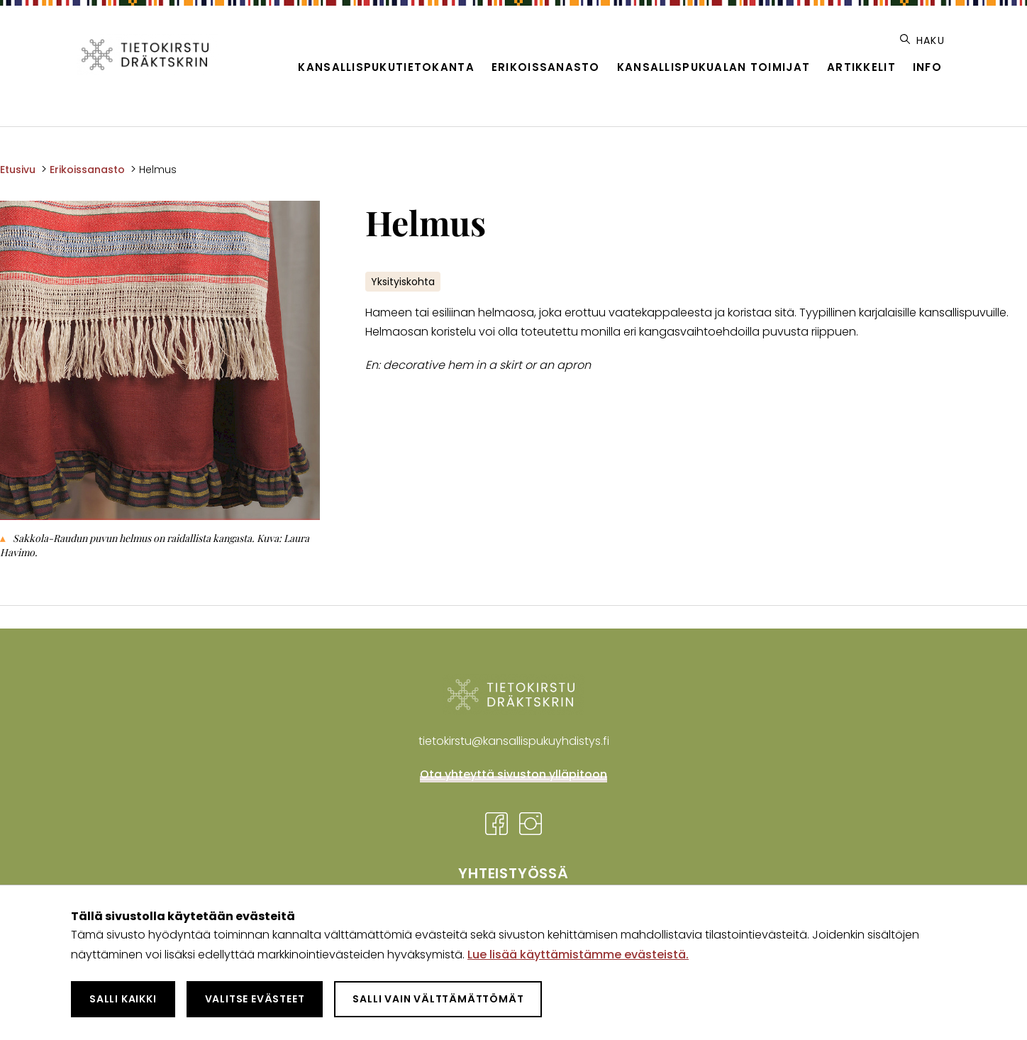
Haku (922, 40)
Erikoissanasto (546, 67)
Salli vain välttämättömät (437, 999)
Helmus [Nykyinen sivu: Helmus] (158, 169)
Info (927, 67)
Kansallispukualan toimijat (713, 67)
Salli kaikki (123, 999)
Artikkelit (861, 67)
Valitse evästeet (255, 999)
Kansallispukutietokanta (386, 67)
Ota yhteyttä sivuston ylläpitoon (513, 774)
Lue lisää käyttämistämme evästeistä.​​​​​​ (578, 954)
